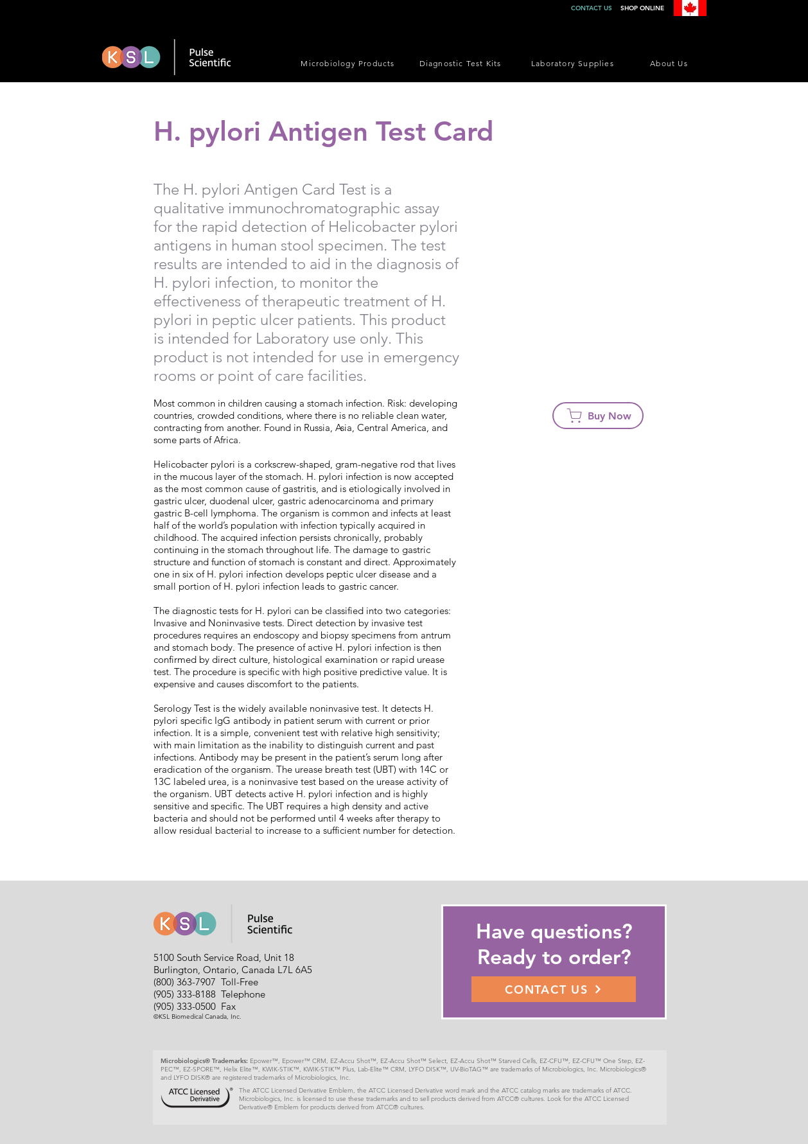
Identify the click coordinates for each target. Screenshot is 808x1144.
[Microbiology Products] (349, 63)
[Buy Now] (598, 415)
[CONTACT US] (553, 989)
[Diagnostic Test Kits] (461, 63)
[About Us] (670, 63)
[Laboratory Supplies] (574, 63)
